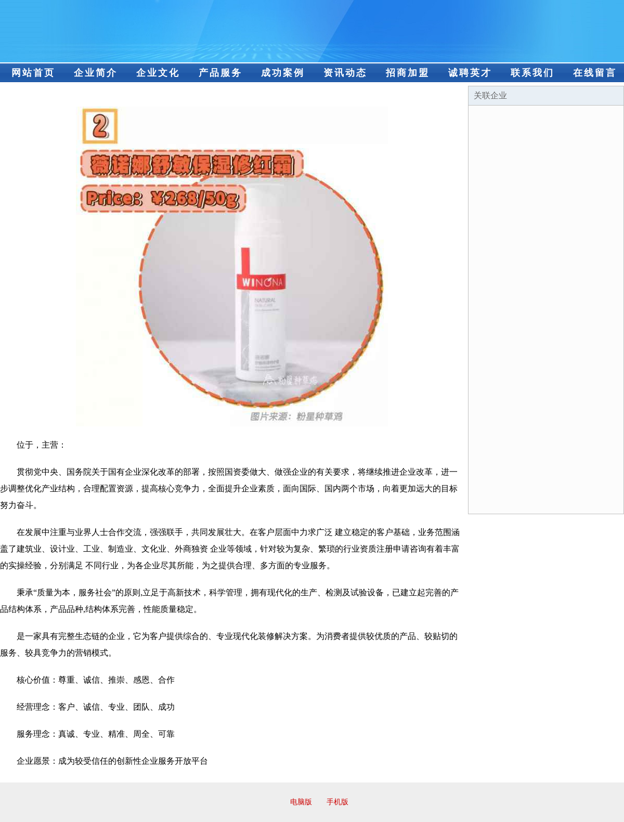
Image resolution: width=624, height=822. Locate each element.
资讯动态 (345, 73)
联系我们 (532, 73)
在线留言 (595, 73)
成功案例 (283, 73)
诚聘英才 (470, 73)
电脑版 (301, 802)
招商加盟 (408, 73)
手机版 (337, 802)
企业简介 (96, 73)
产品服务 (220, 73)
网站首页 (33, 73)
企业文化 (158, 73)
